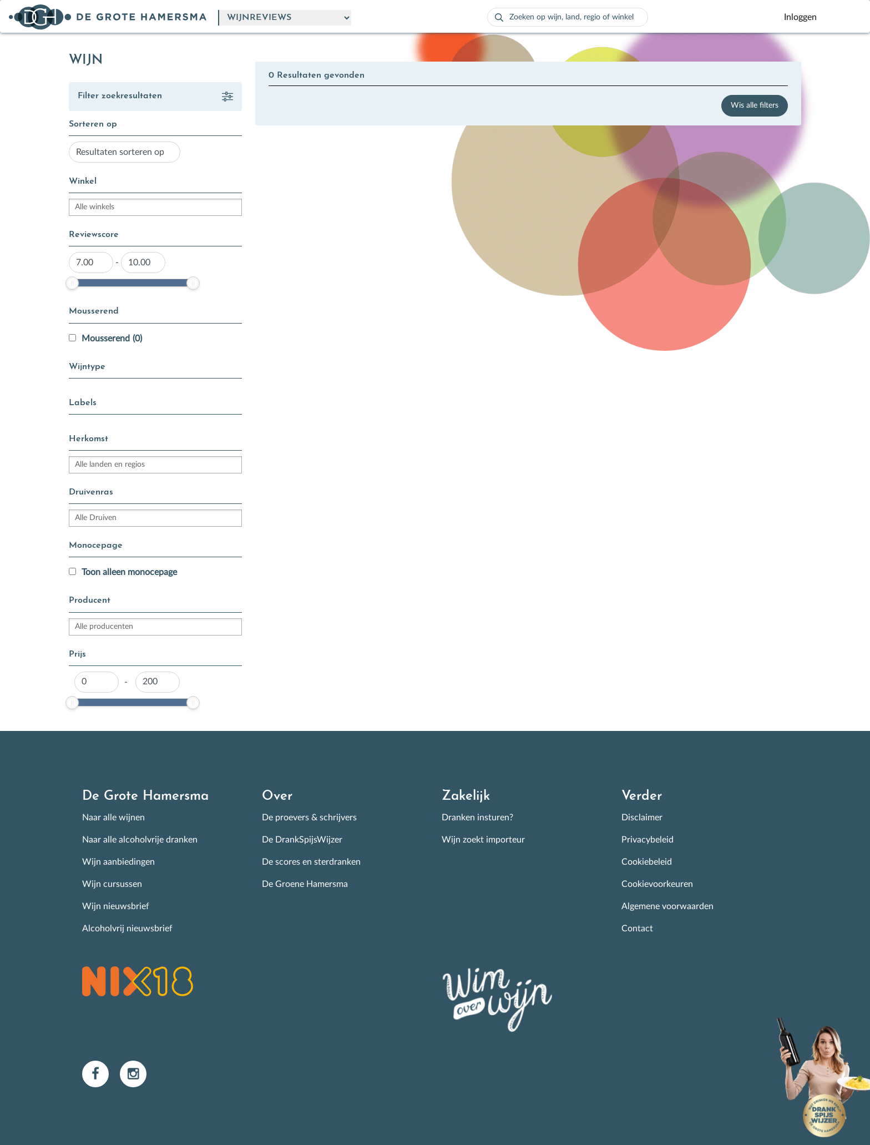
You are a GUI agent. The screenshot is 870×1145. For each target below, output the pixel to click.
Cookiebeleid (646, 862)
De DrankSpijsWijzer (302, 839)
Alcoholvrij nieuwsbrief (127, 928)
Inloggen (800, 17)
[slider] (72, 283)
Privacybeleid (647, 839)
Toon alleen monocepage (129, 572)
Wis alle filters (754, 105)
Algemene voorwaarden (667, 906)
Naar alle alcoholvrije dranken (140, 839)
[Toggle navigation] (843, 17)
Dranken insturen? (477, 817)
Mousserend (112, 338)
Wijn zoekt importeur (483, 839)
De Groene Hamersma (305, 884)
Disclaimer (641, 817)
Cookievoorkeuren (657, 884)
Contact (637, 928)
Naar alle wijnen (113, 817)
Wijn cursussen (112, 884)
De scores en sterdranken (311, 862)
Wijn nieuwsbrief (115, 906)
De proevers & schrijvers (309, 817)
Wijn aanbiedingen (118, 862)
